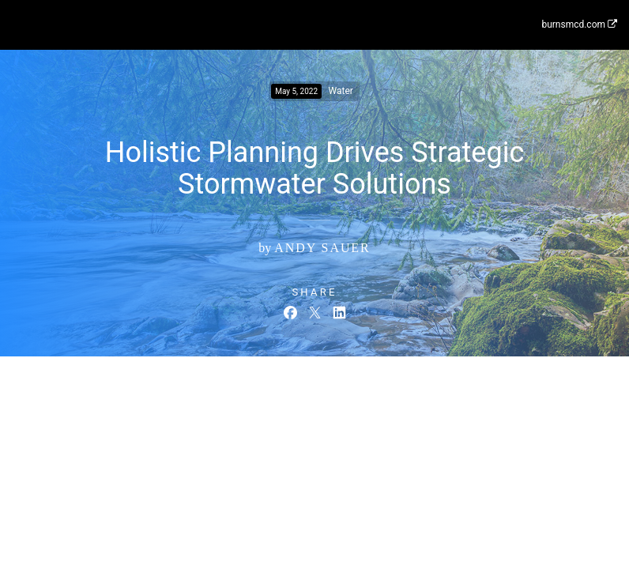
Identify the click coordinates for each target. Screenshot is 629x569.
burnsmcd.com (579, 24)
